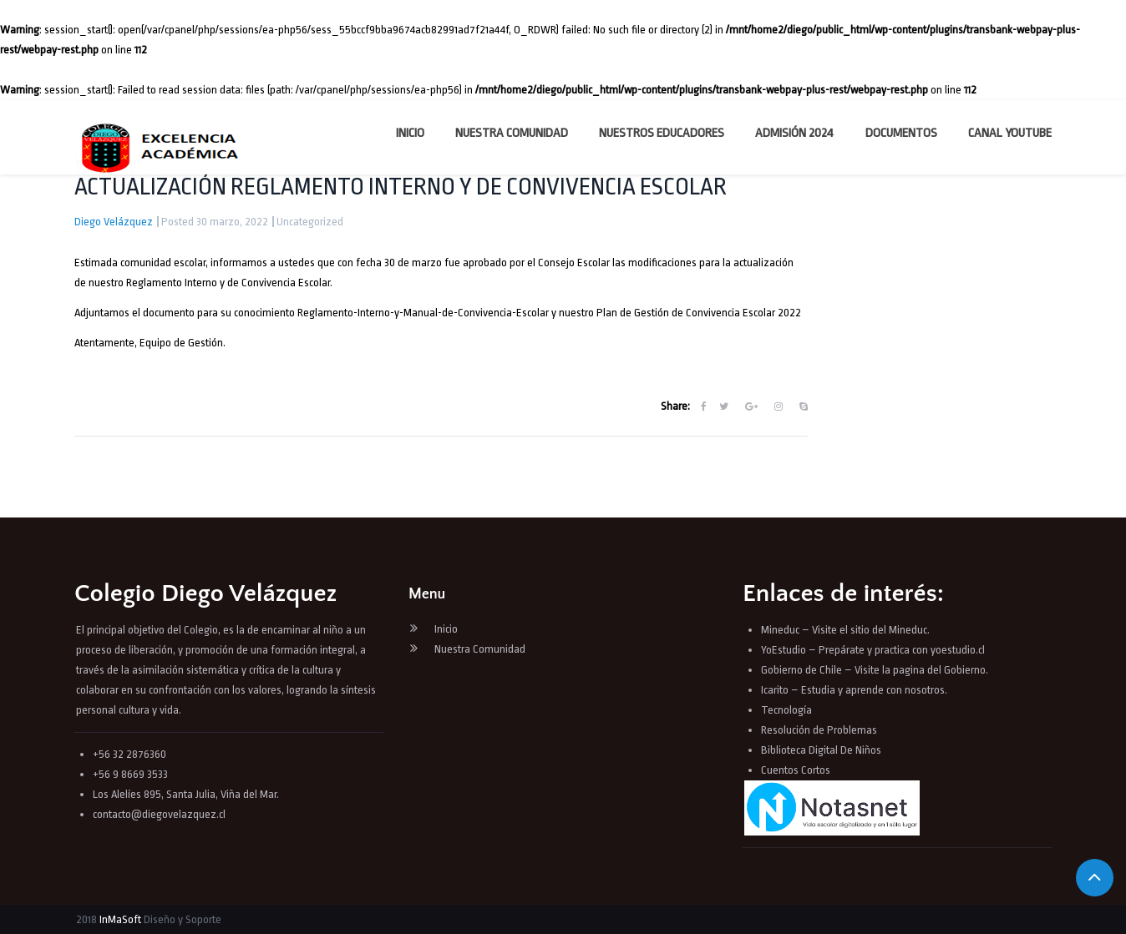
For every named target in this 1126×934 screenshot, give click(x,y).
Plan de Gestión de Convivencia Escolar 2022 (698, 312)
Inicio (410, 133)
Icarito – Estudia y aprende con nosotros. (854, 690)
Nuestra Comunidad (511, 133)
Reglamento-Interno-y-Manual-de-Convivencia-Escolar (424, 312)
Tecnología (786, 710)
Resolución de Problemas (820, 730)
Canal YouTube (1010, 133)
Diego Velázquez (113, 221)
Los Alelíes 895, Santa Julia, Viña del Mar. (186, 794)
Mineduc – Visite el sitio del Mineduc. (845, 630)
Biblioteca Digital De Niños (821, 750)
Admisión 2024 (794, 133)
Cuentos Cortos (795, 770)
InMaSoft (120, 919)
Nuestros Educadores (661, 133)
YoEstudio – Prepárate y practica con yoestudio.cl (873, 650)
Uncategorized (309, 221)
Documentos (901, 133)
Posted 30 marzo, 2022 (214, 221)
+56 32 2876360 (129, 754)
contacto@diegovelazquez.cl (159, 814)
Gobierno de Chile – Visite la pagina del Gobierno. (874, 670)
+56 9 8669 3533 (130, 774)
